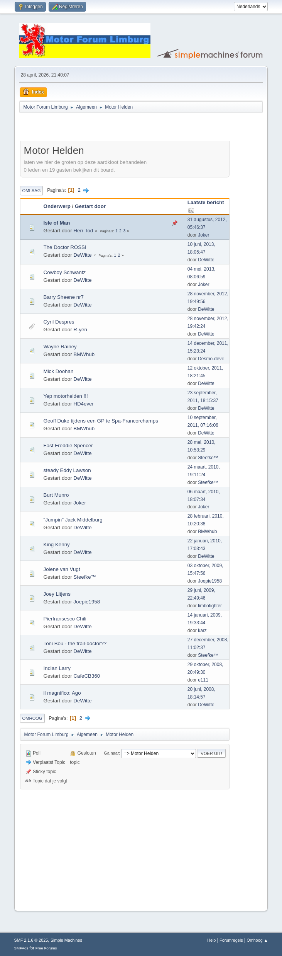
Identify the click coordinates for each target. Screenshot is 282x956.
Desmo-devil (211, 358)
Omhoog (32, 718)
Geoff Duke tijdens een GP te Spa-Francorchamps (101, 421)
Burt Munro (56, 495)
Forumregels (231, 940)
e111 (203, 680)
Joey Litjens (57, 594)
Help (211, 940)
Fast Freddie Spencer (68, 445)
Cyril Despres (59, 322)
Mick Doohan (59, 371)
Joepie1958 (210, 581)
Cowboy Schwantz (65, 272)
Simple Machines (66, 940)
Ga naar (111, 753)
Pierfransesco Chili (65, 619)
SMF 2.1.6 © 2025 (31, 940)
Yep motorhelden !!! (66, 396)
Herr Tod (83, 230)
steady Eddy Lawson (67, 470)
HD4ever (83, 404)
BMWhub (84, 354)
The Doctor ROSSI (65, 247)
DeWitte (82, 255)
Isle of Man (57, 223)
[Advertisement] (110, 128)
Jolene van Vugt (62, 569)
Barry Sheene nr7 (64, 297)
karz (202, 630)
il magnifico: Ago (62, 693)
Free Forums (46, 948)
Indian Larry (57, 668)
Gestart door (90, 206)
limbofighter (210, 605)
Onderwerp (57, 206)
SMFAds (21, 948)
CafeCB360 (86, 676)
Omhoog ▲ (257, 940)
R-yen (80, 329)
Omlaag (31, 190)
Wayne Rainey (60, 346)
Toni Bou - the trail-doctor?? (75, 643)
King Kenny (57, 544)
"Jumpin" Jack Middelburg (73, 520)
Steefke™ (208, 457)
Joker (203, 235)
